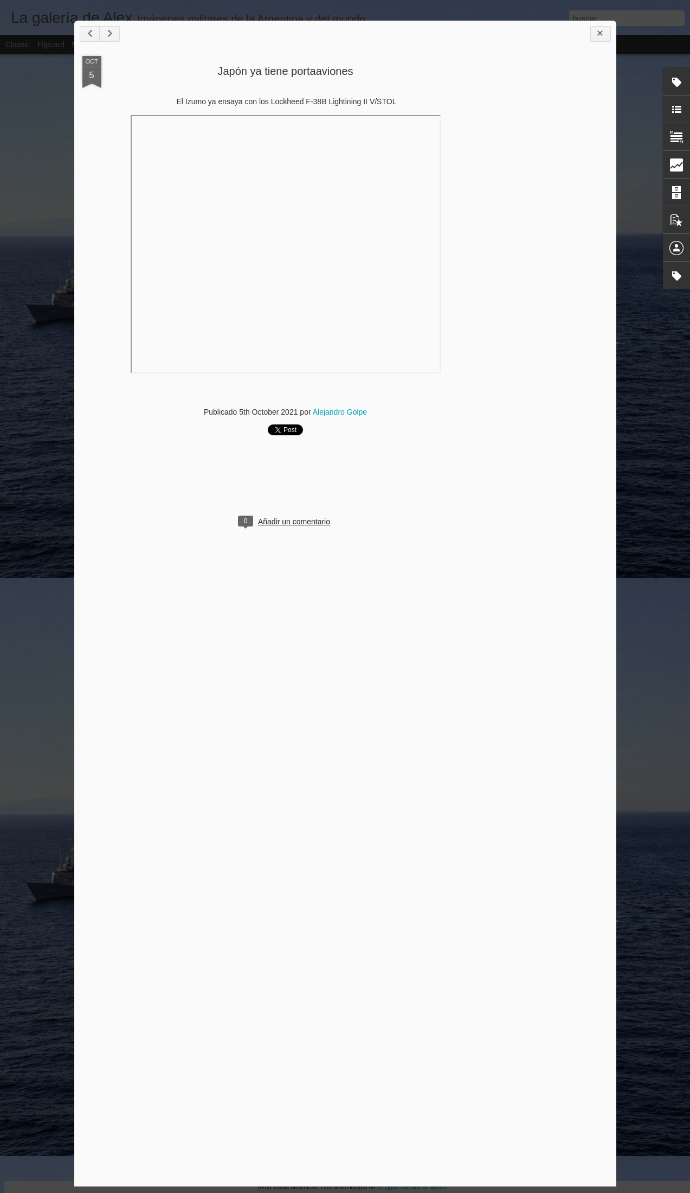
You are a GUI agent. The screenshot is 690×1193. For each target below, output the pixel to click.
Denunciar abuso (423, 1187)
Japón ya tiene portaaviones (285, 71)
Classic (17, 44)
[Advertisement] (548, 227)
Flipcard (51, 44)
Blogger (387, 1187)
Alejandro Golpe (340, 412)
